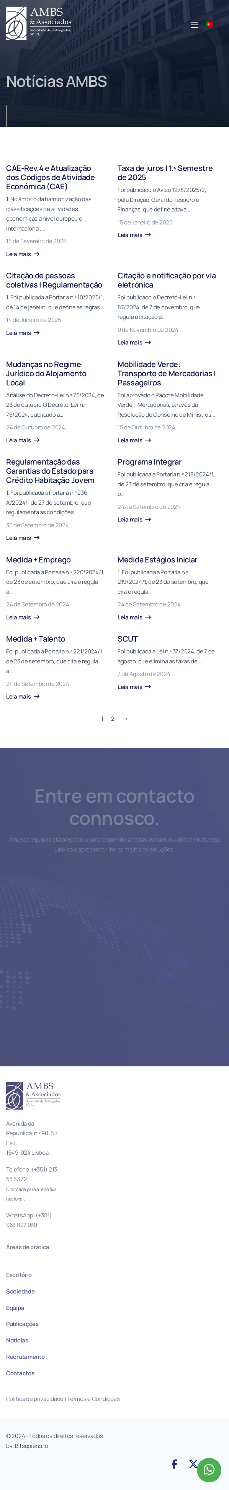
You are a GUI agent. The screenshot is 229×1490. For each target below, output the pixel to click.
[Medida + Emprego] (55, 588)
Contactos (20, 1373)
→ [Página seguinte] (125, 719)
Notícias (17, 1340)
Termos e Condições (94, 1399)
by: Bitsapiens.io (27, 1446)
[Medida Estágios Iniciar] (167, 588)
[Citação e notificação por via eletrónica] (167, 309)
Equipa (15, 1308)
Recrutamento (25, 1357)
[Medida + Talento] (55, 668)
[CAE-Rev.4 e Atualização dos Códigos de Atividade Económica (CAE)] (55, 211)
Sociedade (20, 1291)
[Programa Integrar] (167, 491)
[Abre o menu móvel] (194, 25)
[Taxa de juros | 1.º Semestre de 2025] (167, 202)
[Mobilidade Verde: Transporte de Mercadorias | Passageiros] (167, 402)
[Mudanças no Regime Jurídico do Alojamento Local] (55, 402)
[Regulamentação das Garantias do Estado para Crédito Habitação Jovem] (55, 500)
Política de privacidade (35, 1399)
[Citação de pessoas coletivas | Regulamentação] (55, 304)
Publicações (22, 1324)
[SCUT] (167, 663)
